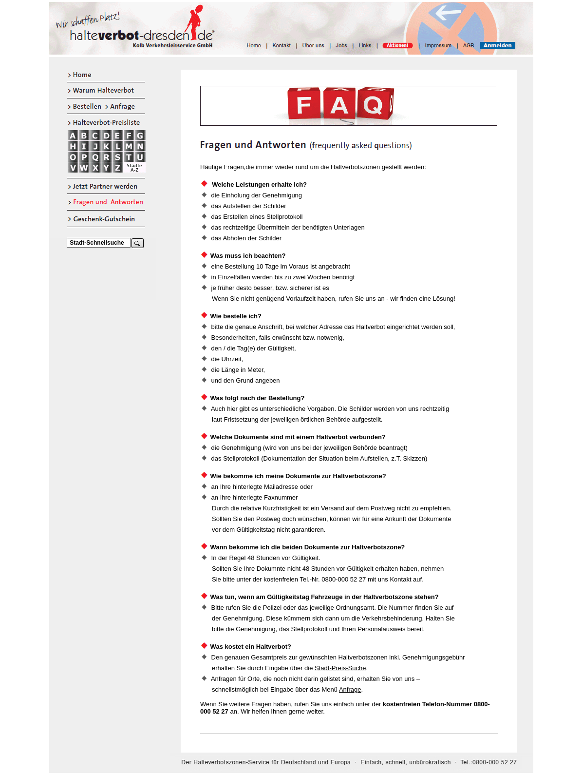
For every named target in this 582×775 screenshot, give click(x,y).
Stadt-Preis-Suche (340, 668)
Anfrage (350, 689)
